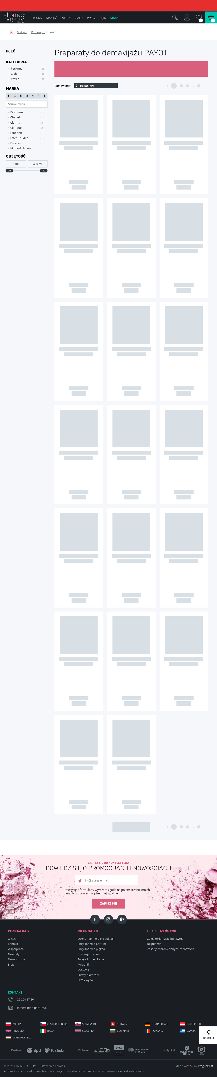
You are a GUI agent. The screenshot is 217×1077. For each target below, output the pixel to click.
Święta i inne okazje (91, 959)
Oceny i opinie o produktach (96, 939)
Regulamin (154, 944)
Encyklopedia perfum (92, 944)
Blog (11, 964)
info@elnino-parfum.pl (32, 1008)
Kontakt (13, 944)
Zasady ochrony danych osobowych (170, 949)
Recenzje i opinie (89, 954)
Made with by (194, 1066)
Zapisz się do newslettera (108, 866)
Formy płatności (88, 975)
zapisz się (108, 903)
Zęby (103, 18)
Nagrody (13, 954)
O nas (12, 939)
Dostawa (83, 970)
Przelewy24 (85, 980)
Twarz (91, 18)
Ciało (79, 18)
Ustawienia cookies (52, 1066)
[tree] (25, 74)
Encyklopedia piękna (91, 949)
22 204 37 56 (25, 999)
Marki (114, 18)
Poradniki (84, 964)
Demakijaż (38, 32)
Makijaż (22, 32)
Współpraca (16, 949)
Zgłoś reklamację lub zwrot (165, 939)
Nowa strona (16, 959)
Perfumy (36, 18)
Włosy (66, 18)
